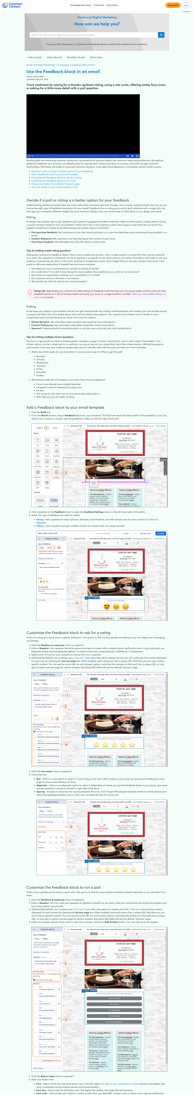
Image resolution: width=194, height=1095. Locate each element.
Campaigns (63, 64)
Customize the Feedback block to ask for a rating (56, 177)
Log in (186, 5)
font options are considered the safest (119, 1083)
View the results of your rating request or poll (54, 187)
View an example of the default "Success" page (55, 183)
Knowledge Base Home (80, 5)
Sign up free (173, 5)
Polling (40, 525)
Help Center (112, 5)
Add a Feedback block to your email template (54, 174)
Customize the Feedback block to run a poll (53, 180)
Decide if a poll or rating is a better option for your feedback (62, 171)
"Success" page (82, 657)
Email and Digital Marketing (40, 64)
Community (99, 5)
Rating (39, 519)
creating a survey (140, 294)
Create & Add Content (83, 64)
